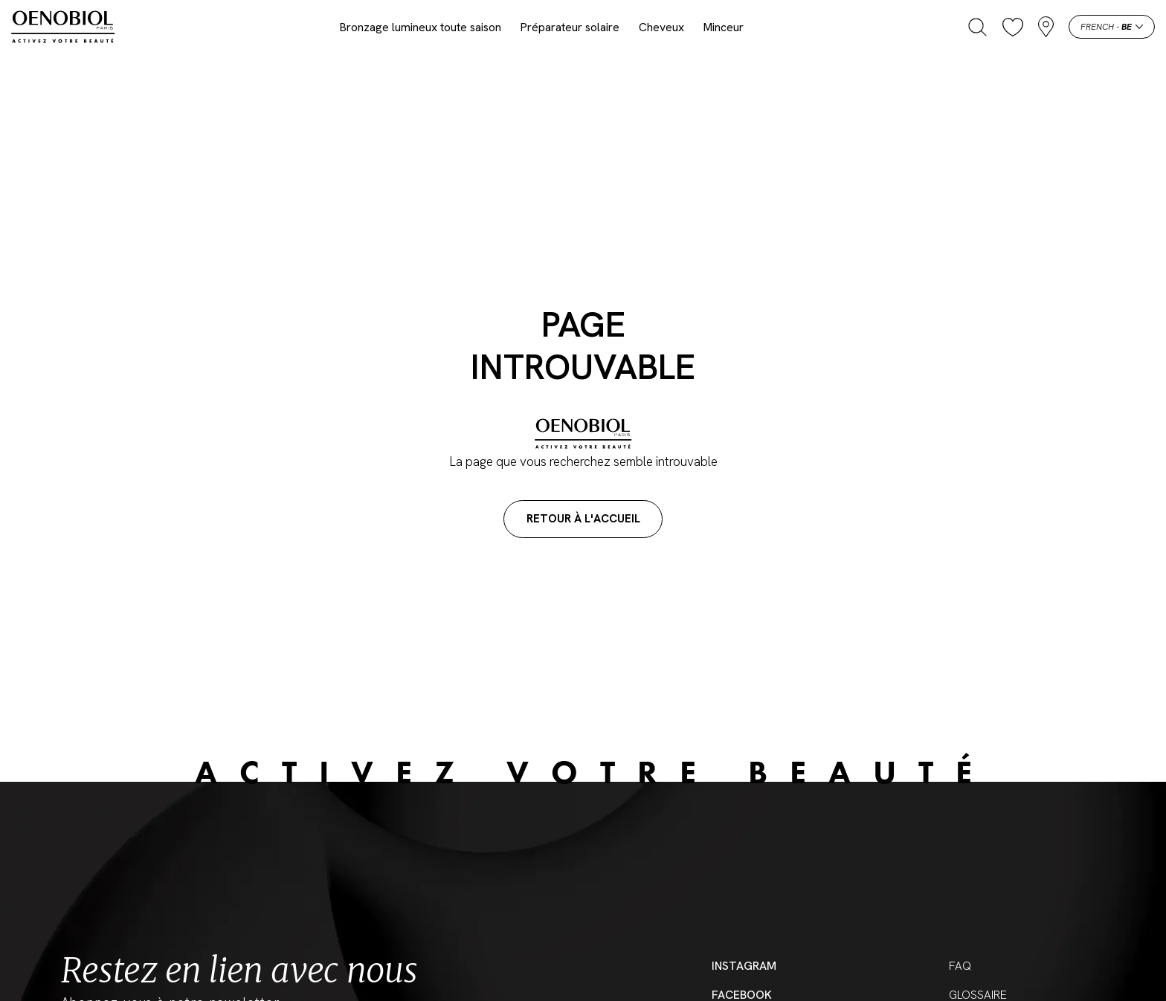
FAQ (960, 966)
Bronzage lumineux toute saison (420, 27)
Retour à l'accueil (583, 518)
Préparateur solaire (570, 27)
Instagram (744, 966)
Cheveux (661, 27)
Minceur (723, 27)
